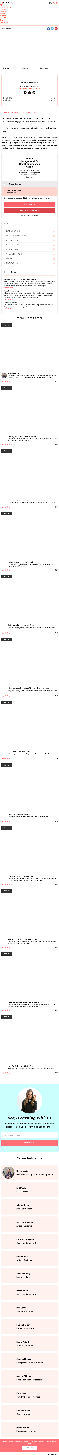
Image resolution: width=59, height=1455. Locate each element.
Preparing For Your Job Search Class (23, 939)
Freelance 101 (14, 374)
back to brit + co (5, 22)
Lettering (3, 11)
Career (9, 28)
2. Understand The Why (29, 236)
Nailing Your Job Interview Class (21, 876)
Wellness (3, 14)
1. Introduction (29, 231)
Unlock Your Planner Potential (20, 562)
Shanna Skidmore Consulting (29, 88)
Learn (3, 28)
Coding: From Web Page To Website (22, 436)
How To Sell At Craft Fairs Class (21, 1066)
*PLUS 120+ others (29, 198)
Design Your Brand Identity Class (21, 815)
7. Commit (29, 258)
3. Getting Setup (29, 240)
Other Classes (5, 18)
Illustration (3, 16)
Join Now (29, 1448)
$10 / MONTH (29, 205)
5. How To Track (29, 249)
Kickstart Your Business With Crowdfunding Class (28, 688)
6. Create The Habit (29, 254)
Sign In (55, 3)
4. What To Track (29, 245)
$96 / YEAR (29, 211)
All (1, 5)
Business (3, 9)
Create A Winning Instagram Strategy (23, 1002)
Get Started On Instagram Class (21, 625)
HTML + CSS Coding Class (18, 500)
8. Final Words (29, 263)
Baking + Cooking (6, 7)
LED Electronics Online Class (20, 752)
